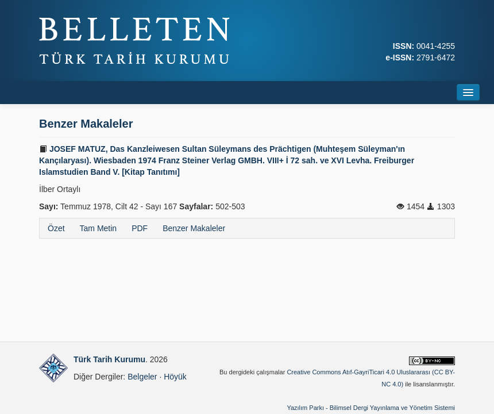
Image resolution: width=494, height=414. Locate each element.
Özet (56, 228)
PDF (140, 228)
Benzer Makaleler (194, 228)
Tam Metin (98, 228)
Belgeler (142, 376)
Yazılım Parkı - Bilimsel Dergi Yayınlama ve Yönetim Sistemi (371, 407)
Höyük (175, 376)
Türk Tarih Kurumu (109, 359)
